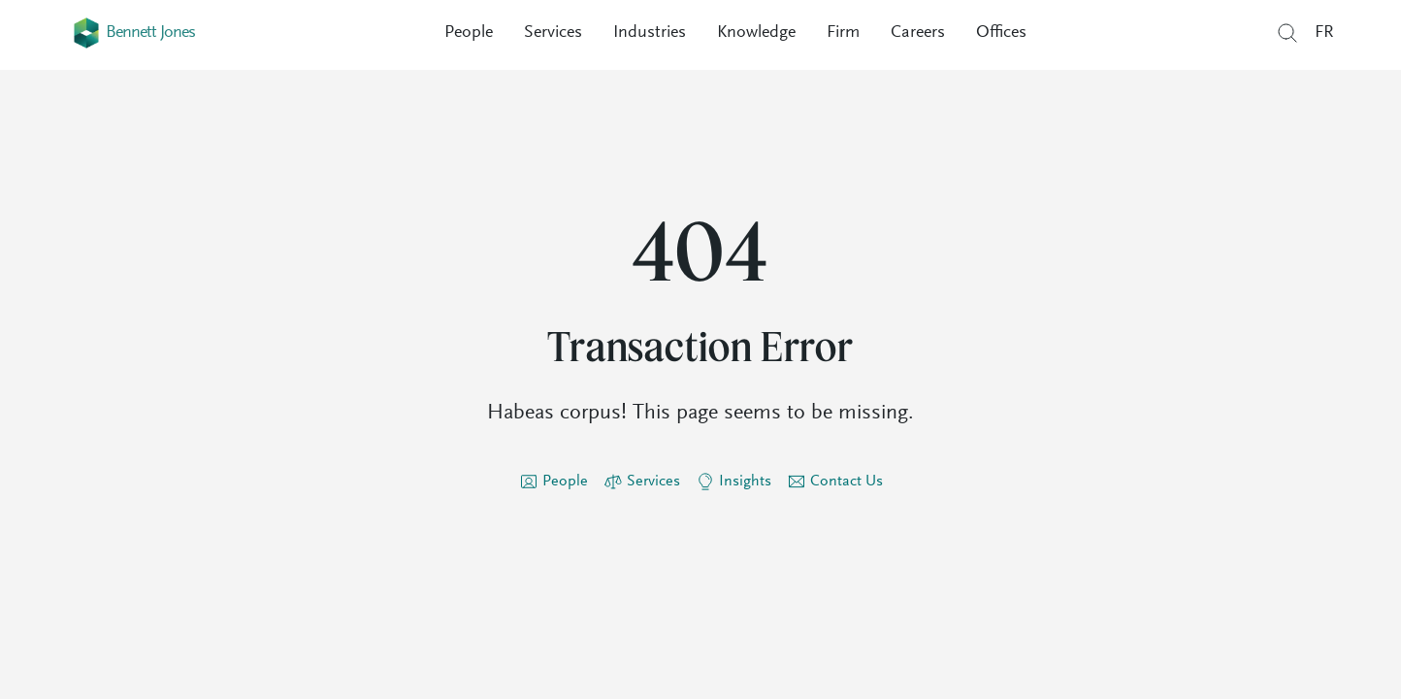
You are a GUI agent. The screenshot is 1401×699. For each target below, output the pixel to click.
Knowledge (756, 33)
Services (553, 33)
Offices (1001, 33)
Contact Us (846, 481)
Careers (918, 33)
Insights (745, 481)
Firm (843, 33)
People (468, 33)
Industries (649, 33)
